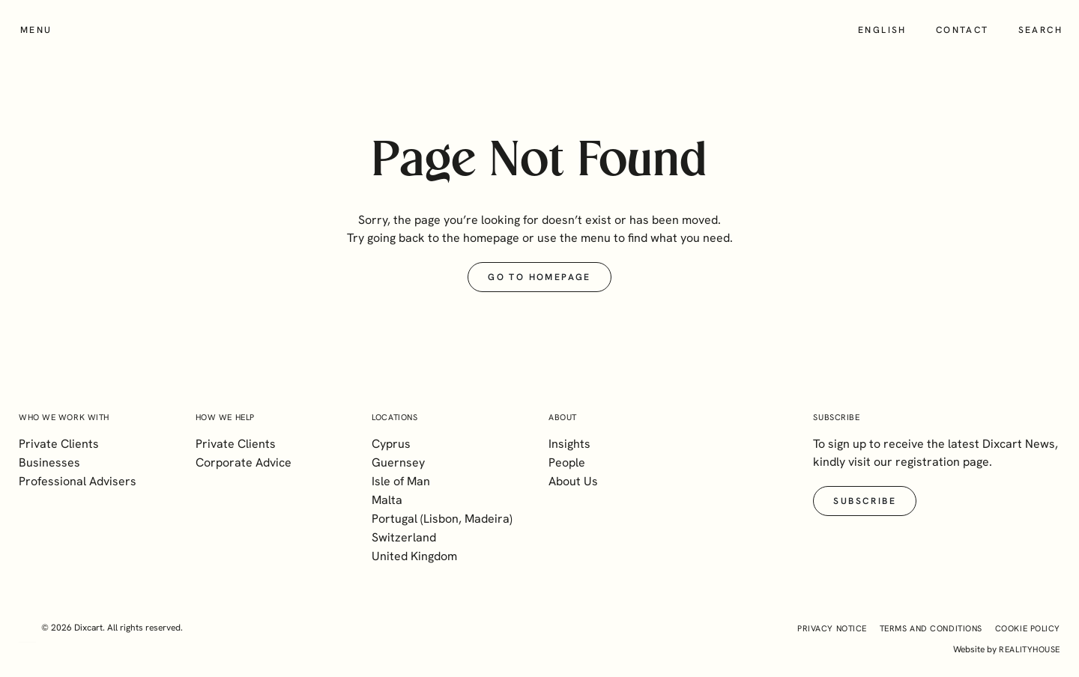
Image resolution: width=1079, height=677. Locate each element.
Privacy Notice (832, 628)
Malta (387, 500)
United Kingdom (414, 556)
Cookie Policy (1027, 628)
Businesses (49, 462)
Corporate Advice (243, 462)
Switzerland (404, 537)
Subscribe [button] (864, 501)
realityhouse (1029, 649)
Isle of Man (401, 481)
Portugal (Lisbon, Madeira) (442, 518)
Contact (962, 30)
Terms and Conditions (931, 628)
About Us (573, 481)
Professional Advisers (77, 481)
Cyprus (391, 444)
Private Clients (59, 444)
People (566, 462)
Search (1040, 30)
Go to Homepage (539, 277)
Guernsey (398, 462)
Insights (569, 444)
